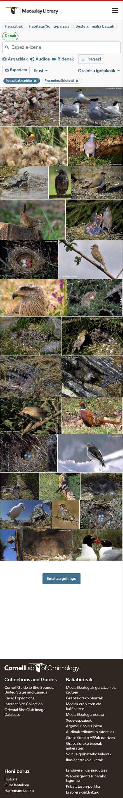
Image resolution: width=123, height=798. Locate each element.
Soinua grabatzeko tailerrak (89, 754)
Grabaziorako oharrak (84, 698)
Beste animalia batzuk (94, 26)
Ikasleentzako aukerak (84, 760)
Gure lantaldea (16, 785)
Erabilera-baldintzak (82, 792)
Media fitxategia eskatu (85, 715)
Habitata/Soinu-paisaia (49, 26)
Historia (10, 779)
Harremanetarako (19, 791)
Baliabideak (79, 679)
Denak (10, 36)
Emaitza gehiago (61, 578)
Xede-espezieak (79, 720)
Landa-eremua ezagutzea (86, 770)
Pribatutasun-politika (83, 787)
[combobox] (65, 47)
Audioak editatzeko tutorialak (90, 732)
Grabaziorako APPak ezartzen (90, 738)
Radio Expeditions (19, 698)
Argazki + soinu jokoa (84, 726)
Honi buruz (17, 771)
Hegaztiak (14, 26)
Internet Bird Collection (23, 704)
